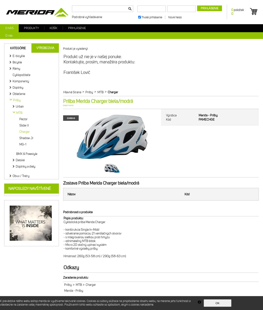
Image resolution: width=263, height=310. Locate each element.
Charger (24, 132)
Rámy (16, 69)
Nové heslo (175, 17)
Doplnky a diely (25, 166)
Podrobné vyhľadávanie (87, 17)
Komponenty (21, 81)
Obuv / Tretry (21, 176)
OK (217, 303)
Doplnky (18, 87)
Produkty (31, 28)
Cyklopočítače (21, 75)
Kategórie (18, 48)
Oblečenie (19, 94)
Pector (23, 119)
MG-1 (22, 144)
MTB (79, 285)
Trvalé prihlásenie (152, 17)
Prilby (68, 285)
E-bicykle (19, 56)
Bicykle (17, 62)
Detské (20, 160)
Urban (20, 106)
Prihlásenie (77, 28)
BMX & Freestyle (26, 154)
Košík (53, 28)
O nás (9, 28)
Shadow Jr (26, 138)
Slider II (24, 125)
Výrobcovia (45, 48)
